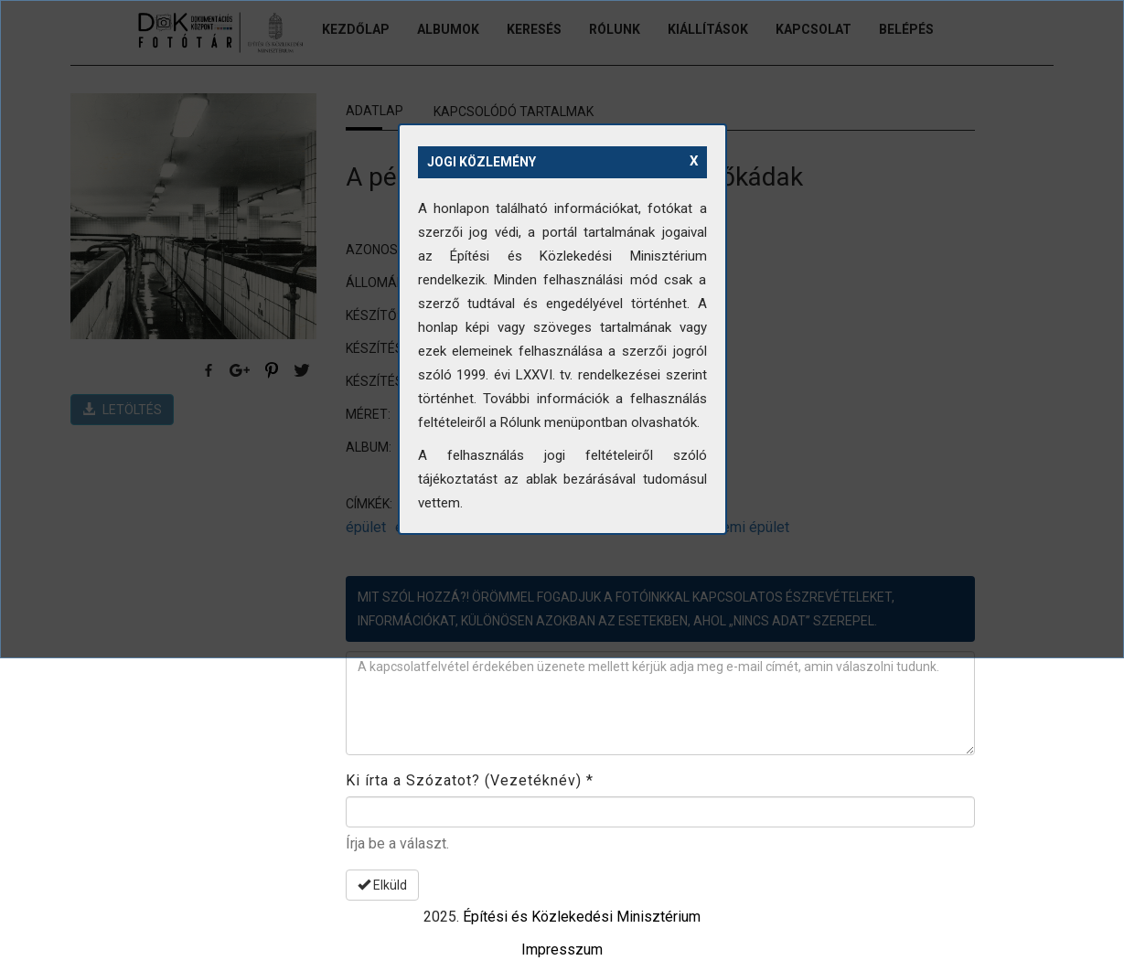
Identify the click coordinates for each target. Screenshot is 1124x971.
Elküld (382, 885)
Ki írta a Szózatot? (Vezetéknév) (470, 780)
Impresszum (562, 949)
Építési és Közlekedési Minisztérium (582, 916)
